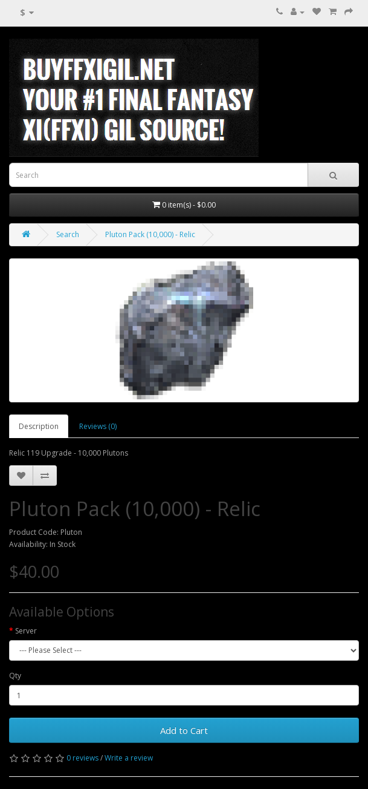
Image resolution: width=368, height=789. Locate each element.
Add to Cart (184, 730)
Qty (15, 675)
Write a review (129, 758)
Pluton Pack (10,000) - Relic (150, 234)
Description (39, 426)
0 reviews (82, 758)
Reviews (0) (98, 426)
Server (26, 631)
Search (67, 234)
